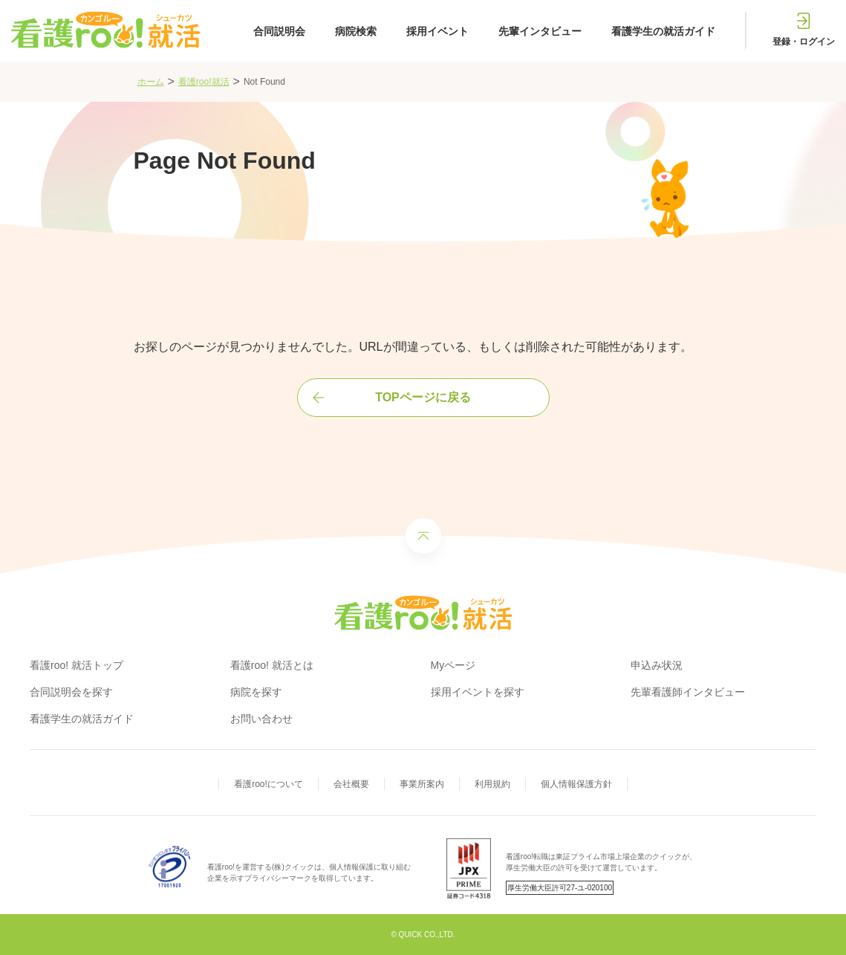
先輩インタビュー (540, 31)
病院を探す (256, 692)
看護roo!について (268, 784)
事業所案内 (422, 784)
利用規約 (492, 784)
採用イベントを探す (477, 692)
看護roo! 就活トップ (76, 665)
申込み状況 (657, 665)
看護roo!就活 (204, 82)
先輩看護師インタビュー (688, 692)
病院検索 (356, 31)
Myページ (453, 665)
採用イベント (437, 31)
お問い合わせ (261, 719)
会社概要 (351, 784)
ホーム (150, 82)
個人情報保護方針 (576, 784)
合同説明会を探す (71, 692)
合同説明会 (279, 31)
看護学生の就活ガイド (663, 31)
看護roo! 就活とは (271, 665)
